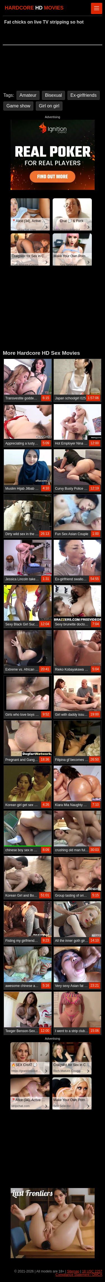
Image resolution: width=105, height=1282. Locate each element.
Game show (18, 105)
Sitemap (73, 1271)
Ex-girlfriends (84, 95)
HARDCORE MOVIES (34, 8)
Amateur (28, 95)
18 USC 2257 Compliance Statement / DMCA (78, 1273)
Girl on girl (49, 105)
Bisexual (53, 95)
